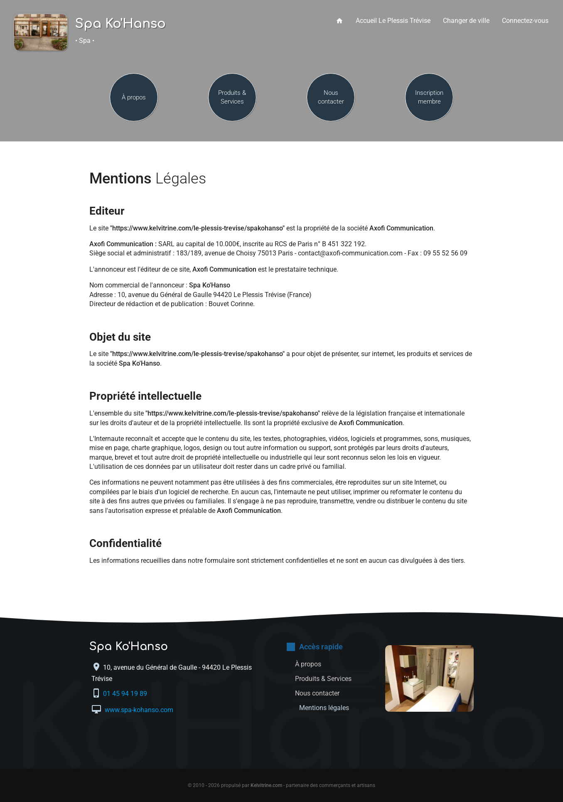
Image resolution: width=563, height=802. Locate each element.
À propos (134, 97)
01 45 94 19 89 (126, 694)
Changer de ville (466, 21)
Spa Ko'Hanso (120, 24)
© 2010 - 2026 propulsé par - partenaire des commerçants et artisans (281, 785)
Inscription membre (429, 97)
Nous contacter (331, 97)
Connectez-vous (525, 21)
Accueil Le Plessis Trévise (393, 21)
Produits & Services (232, 97)
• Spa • (84, 41)
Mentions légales (324, 708)
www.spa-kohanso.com (138, 710)
